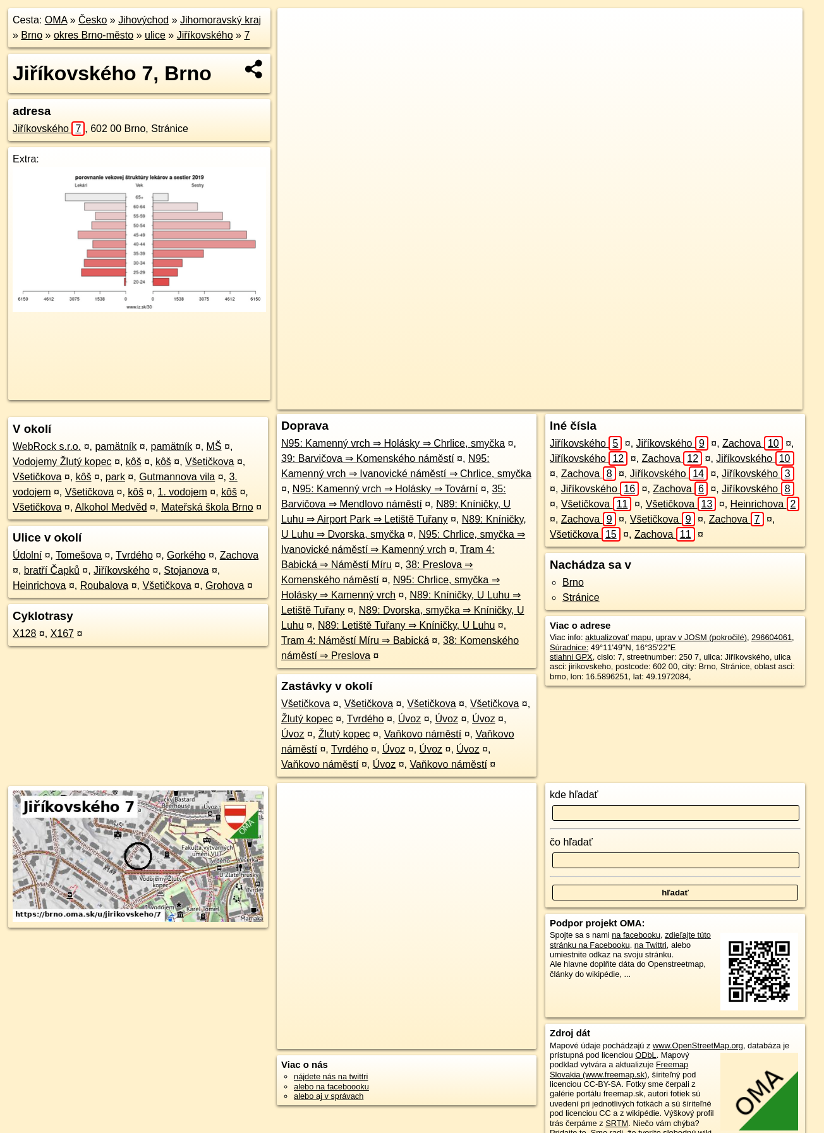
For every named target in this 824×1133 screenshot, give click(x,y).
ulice (155, 35)
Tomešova (79, 555)
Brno (31, 35)
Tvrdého (134, 555)
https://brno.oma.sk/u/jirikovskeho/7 (740, 400)
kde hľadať (574, 794)
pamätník (115, 446)
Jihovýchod (143, 20)
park (115, 476)
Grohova (224, 585)
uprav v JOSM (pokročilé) (701, 637)
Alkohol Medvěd (111, 507)
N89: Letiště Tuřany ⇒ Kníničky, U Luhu (406, 625)
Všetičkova (209, 461)
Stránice (581, 597)
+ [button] (299, 29)
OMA (56, 20)
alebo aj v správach (328, 1096)
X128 (24, 633)
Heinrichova (39, 585)
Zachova (239, 555)
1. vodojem (182, 492)
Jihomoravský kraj (220, 20)
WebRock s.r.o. (47, 446)
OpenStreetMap (574, 400)
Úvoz (409, 718)
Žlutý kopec (307, 718)
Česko (92, 20)
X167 (62, 633)
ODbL (645, 1055)
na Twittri (650, 945)
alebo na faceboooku (331, 1086)
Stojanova (186, 570)
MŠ (214, 446)
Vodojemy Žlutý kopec (62, 461)
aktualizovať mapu (618, 637)
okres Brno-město (93, 35)
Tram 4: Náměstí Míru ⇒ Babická (355, 640)
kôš (134, 461)
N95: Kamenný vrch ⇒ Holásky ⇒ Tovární (385, 488)
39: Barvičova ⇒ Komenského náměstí (367, 458)
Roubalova (104, 585)
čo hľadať (571, 842)
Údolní (27, 555)
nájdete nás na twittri (331, 1076)
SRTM (616, 1123)
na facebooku (636, 935)
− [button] (299, 49)
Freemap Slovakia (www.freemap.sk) (619, 1069)
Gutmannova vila (177, 476)
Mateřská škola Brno (207, 507)
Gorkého (186, 555)
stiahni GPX (571, 657)
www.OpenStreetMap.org (698, 1045)
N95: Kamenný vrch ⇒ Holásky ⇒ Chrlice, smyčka (393, 443)
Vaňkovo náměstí (422, 734)
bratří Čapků (52, 570)
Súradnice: (569, 647)
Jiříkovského (205, 35)
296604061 (771, 637)
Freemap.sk (639, 400)
